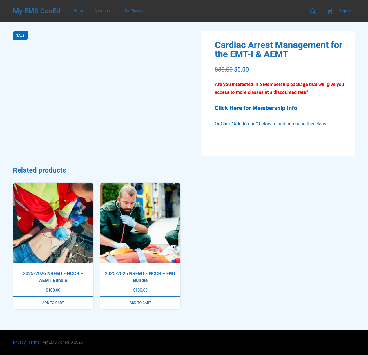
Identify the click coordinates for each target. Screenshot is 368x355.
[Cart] (329, 11)
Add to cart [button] (53, 303)
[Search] (313, 11)
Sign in (345, 11)
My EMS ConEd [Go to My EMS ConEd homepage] (37, 11)
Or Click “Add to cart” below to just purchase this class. (271, 124)
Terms (33, 342)
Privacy (19, 342)
